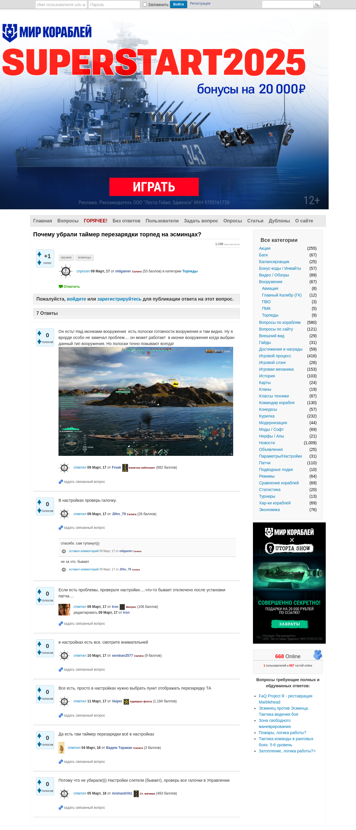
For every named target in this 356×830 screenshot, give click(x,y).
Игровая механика (276, 369)
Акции (264, 248)
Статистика (270, 489)
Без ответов (127, 220)
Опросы (232, 220)
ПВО (266, 301)
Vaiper (117, 701)
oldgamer (123, 271)
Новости (267, 442)
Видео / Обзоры (274, 275)
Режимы (266, 476)
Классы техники (274, 396)
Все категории (279, 240)
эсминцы (84, 257)
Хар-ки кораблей (275, 503)
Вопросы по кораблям (280, 322)
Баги (263, 255)
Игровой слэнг (272, 362)
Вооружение (270, 281)
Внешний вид (271, 335)
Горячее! (95, 220)
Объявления (271, 449)
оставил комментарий (84, 551)
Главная (42, 220)
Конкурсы (268, 409)
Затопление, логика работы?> (287, 751)
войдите (76, 299)
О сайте (304, 220)
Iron (115, 607)
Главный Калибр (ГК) (282, 295)
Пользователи (162, 220)
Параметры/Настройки (280, 456)
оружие (66, 257)
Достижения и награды (280, 349)
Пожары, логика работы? (282, 732)
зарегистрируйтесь (119, 299)
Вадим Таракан (119, 748)
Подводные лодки (276, 469)
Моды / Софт (271, 429)
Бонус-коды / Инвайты (280, 268)
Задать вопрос (201, 220)
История (267, 376)
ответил (80, 467)
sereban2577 (122, 656)
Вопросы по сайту (276, 329)
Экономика (269, 509)
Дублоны (279, 220)
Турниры (267, 496)
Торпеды (270, 315)
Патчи (264, 462)
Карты (265, 382)
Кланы (265, 389)
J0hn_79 (119, 514)
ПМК (266, 308)
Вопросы (68, 220)
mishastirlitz (122, 793)
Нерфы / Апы (271, 436)
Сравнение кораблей (279, 483)
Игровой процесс (275, 356)
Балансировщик (274, 261)
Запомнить (158, 5)
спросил (83, 271)
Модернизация (273, 422)
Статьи (255, 220)
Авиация (270, 288)
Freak (116, 467)
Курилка (266, 416)
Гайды (265, 342)
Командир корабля (277, 402)
